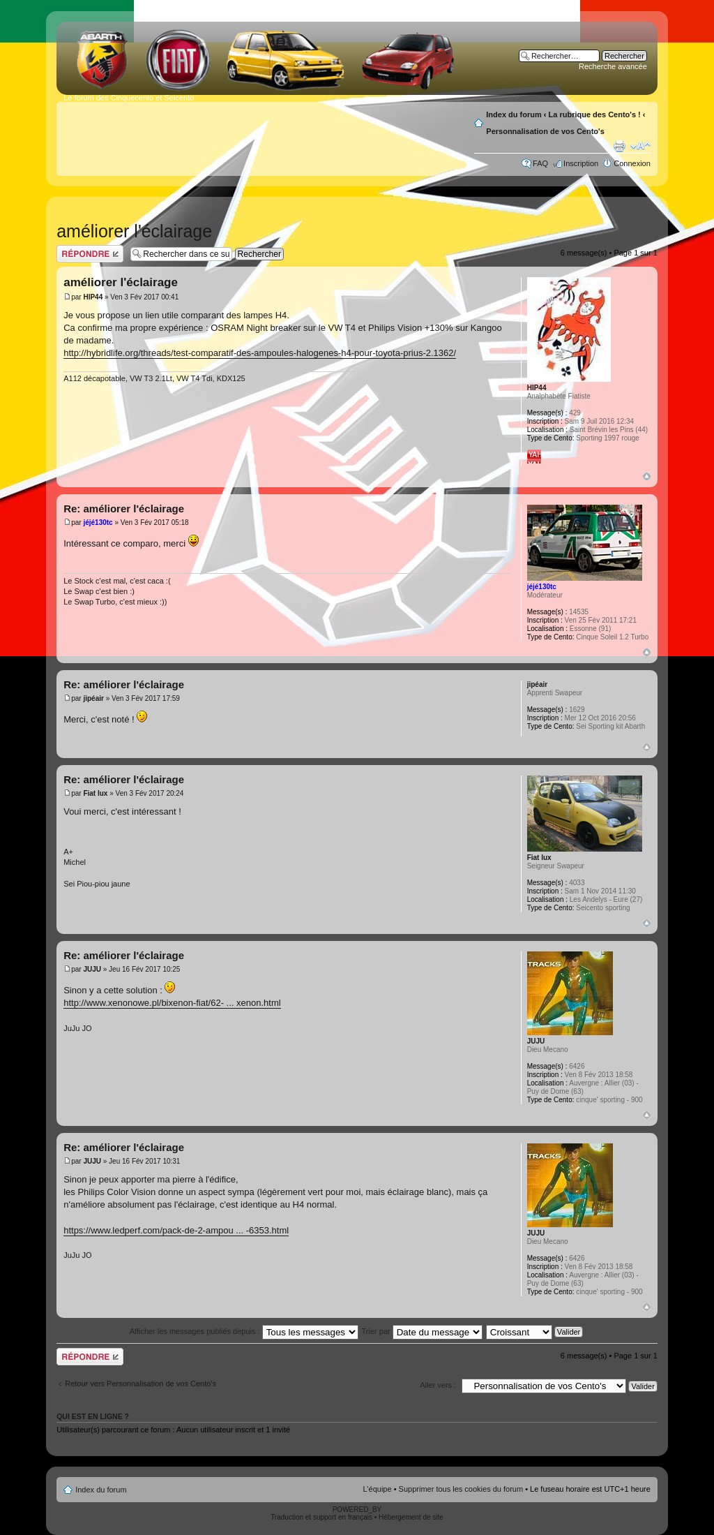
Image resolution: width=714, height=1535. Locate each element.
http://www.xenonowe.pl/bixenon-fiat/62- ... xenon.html (171, 1003)
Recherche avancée (613, 66)
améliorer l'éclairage (134, 231)
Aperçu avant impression (619, 146)
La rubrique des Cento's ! (595, 114)
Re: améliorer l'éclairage (123, 508)
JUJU (92, 969)
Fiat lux (95, 793)
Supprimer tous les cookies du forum (461, 1489)
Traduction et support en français (321, 1517)
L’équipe (377, 1489)
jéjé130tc (97, 522)
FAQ (540, 163)
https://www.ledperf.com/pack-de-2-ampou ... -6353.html (176, 1230)
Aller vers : (438, 1385)
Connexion (632, 163)
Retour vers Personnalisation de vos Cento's (140, 1383)
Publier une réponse (89, 253)
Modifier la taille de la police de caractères (640, 146)
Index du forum (513, 114)
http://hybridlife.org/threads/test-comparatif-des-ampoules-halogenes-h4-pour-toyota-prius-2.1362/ (259, 353)
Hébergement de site (411, 1517)
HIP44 (92, 297)
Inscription (580, 163)
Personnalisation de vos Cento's (545, 131)
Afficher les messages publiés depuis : (244, 1331)
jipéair (93, 698)
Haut (647, 476)
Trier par (422, 1331)
